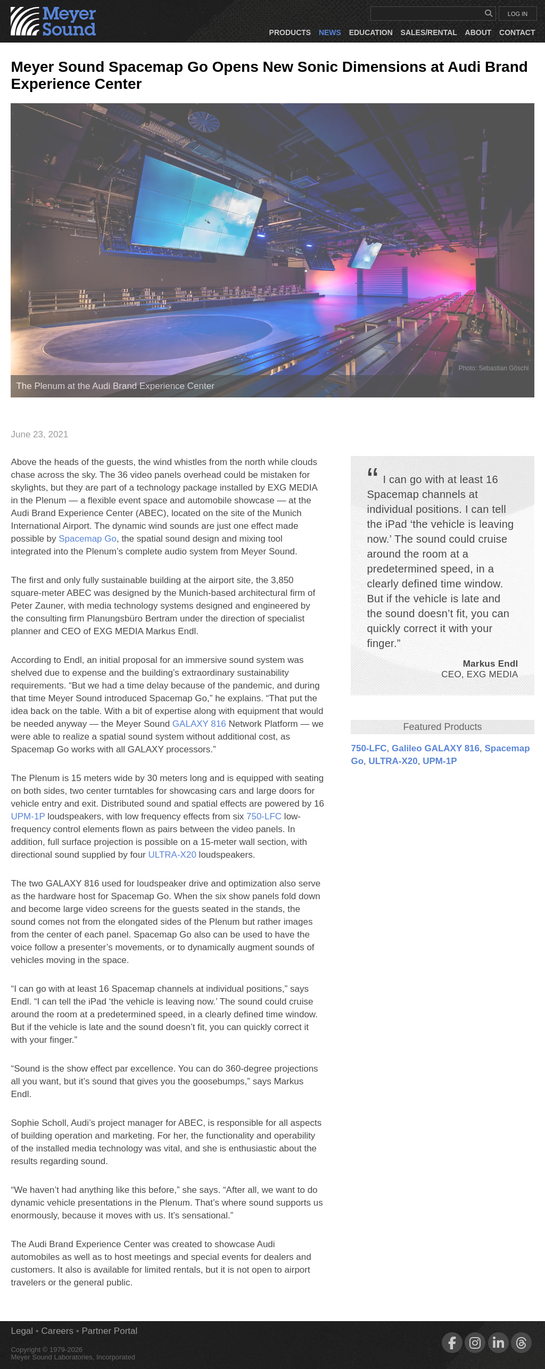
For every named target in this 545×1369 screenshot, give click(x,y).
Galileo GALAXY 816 (436, 748)
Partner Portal (109, 1331)
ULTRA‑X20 (393, 761)
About (478, 32)
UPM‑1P (440, 761)
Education (371, 32)
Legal (22, 1331)
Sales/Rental (429, 32)
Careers (57, 1331)
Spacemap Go (88, 539)
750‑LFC (368, 748)
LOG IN (517, 14)
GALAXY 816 (199, 724)
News (330, 32)
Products (290, 32)
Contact (517, 32)
